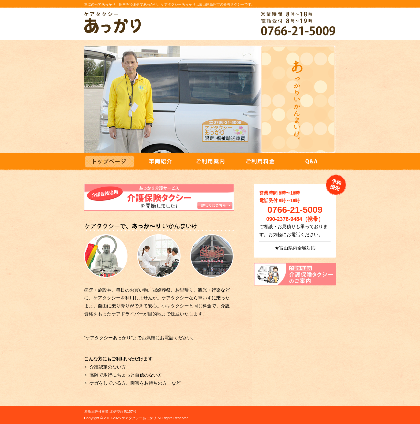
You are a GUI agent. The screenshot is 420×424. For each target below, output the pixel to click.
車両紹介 (159, 161)
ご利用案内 (210, 161)
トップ (109, 158)
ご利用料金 (260, 161)
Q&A (311, 161)
